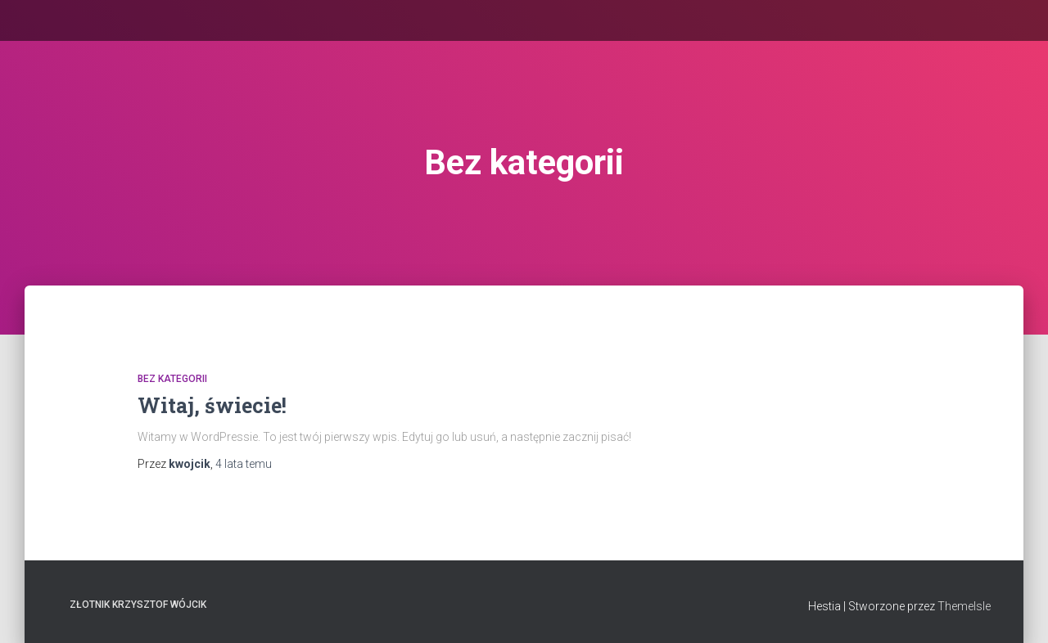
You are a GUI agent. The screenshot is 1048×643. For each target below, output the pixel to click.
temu (243, 463)
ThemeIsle (964, 606)
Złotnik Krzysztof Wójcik (138, 604)
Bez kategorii (172, 378)
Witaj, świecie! (212, 405)
